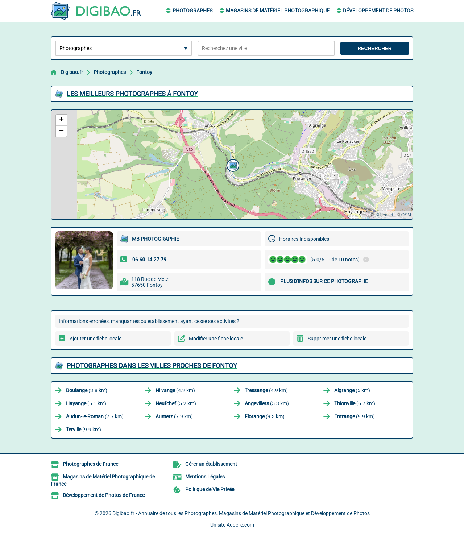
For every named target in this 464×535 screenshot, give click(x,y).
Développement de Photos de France (104, 495)
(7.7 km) (95, 416)
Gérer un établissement (211, 464)
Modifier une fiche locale (216, 338)
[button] (232, 164)
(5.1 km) (86, 403)
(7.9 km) (174, 416)
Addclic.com (240, 525)
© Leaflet (384, 214)
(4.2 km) (175, 390)
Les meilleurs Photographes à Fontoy (132, 94)
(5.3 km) (267, 403)
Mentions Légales (205, 477)
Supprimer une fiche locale (337, 338)
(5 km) (352, 390)
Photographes (192, 10)
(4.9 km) (266, 390)
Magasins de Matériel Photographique (278, 10)
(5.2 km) (176, 403)
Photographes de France (90, 464)
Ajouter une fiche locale (95, 338)
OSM (406, 214)
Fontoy (144, 72)
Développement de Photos (378, 10)
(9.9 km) (354, 416)
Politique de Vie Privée (209, 489)
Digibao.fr (72, 72)
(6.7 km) (354, 403)
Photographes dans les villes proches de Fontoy (152, 365)
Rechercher (374, 48)
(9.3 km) (265, 416)
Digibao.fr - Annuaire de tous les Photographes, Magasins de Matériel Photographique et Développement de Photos (241, 513)
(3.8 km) (86, 390)
